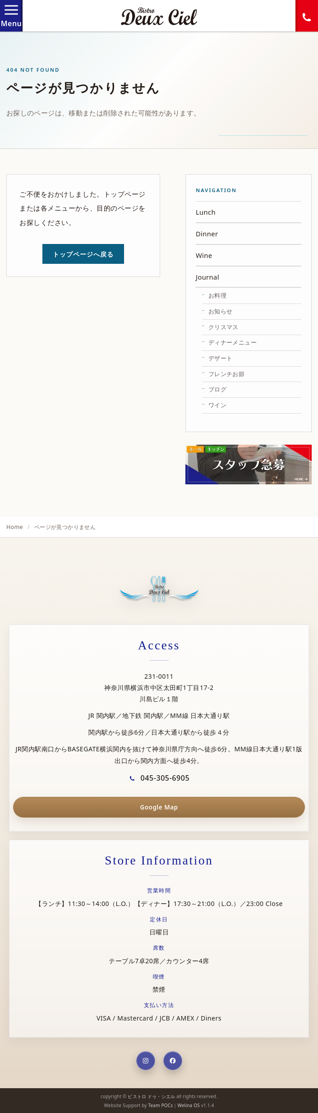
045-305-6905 (159, 778)
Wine (204, 255)
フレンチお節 (226, 374)
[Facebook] (172, 1060)
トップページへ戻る (83, 254)
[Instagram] (145, 1060)
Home (14, 527)
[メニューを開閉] (11, 16)
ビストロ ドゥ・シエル (151, 1096)
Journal (207, 276)
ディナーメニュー (232, 342)
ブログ (217, 389)
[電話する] (306, 16)
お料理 (217, 295)
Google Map (159, 807)
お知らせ (220, 311)
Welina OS (188, 1105)
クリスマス (223, 327)
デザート (220, 358)
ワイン (217, 405)
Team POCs (160, 1105)
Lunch (206, 211)
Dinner (207, 233)
